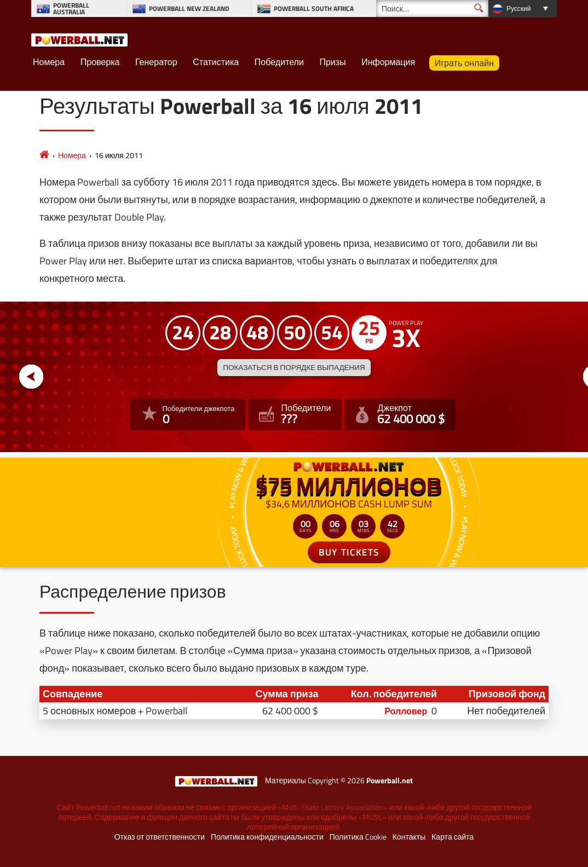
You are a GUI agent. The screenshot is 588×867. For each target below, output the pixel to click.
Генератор (156, 61)
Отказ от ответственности (159, 837)
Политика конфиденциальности (267, 837)
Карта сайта (452, 837)
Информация (388, 61)
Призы (332, 61)
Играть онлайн (464, 63)
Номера (49, 61)
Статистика (216, 61)
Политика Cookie (358, 837)
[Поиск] (432, 8)
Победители (279, 61)
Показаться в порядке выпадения (294, 367)
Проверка (100, 61)
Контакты (409, 837)
